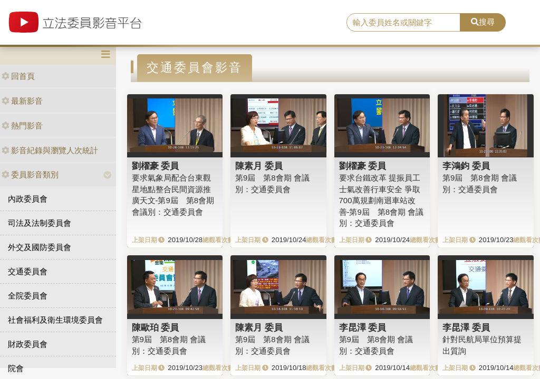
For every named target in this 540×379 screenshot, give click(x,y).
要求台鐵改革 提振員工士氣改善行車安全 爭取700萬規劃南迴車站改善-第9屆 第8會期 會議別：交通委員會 (381, 200)
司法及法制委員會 (39, 222)
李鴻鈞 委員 (466, 166)
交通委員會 (27, 271)
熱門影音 (22, 125)
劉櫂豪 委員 (155, 166)
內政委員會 (27, 198)
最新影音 (22, 100)
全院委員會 (27, 295)
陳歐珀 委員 (155, 327)
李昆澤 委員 (363, 327)
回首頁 (18, 76)
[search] (403, 22)
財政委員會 (27, 344)
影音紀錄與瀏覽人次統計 (50, 150)
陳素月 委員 (259, 166)
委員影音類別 (30, 174)
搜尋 (483, 21)
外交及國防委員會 (39, 247)
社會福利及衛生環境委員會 (55, 319)
